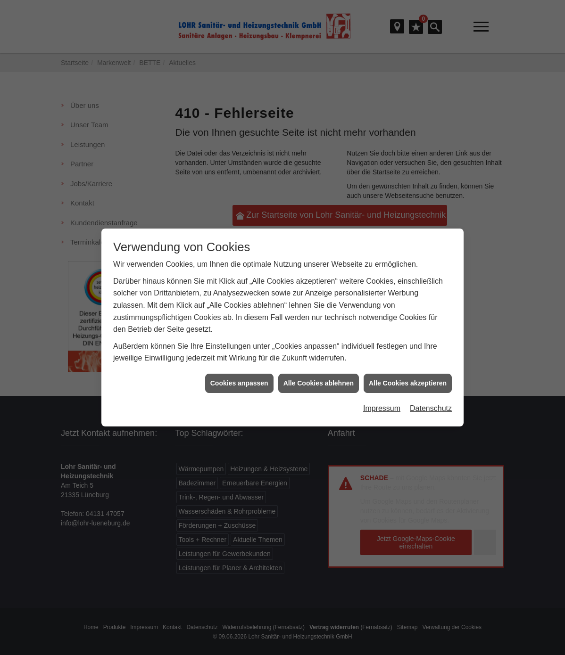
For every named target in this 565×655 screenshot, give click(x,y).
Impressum (381, 363)
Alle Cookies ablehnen (318, 337)
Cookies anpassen (239, 337)
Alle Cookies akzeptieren (408, 337)
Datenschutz (431, 363)
